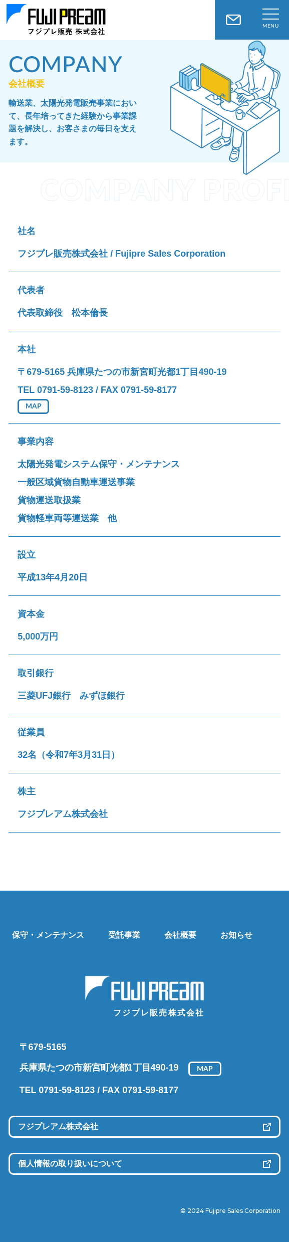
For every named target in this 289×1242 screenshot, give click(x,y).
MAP (34, 406)
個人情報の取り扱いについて (70, 1163)
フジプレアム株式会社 (58, 1126)
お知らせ (236, 935)
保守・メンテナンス (48, 935)
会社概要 (180, 935)
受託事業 (124, 935)
